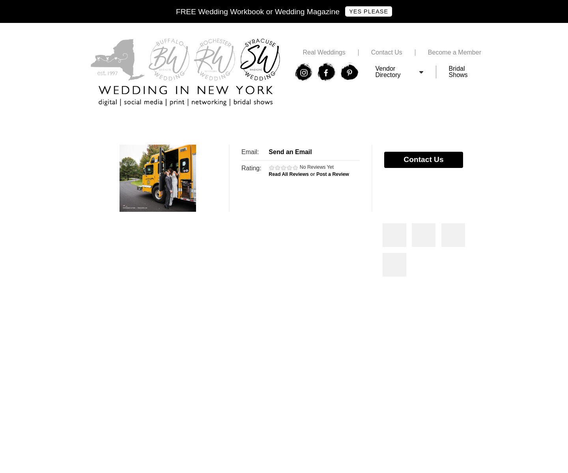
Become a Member (454, 52)
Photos (394, 235)
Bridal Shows (458, 72)
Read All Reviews (289, 174)
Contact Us (386, 52)
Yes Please (368, 11)
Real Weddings (324, 52)
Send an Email (290, 152)
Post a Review (332, 174)
